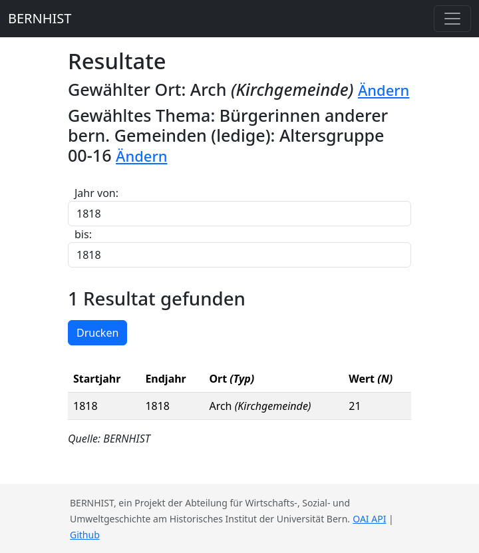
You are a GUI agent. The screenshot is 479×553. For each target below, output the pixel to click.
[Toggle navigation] (452, 18)
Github (85, 534)
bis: (83, 234)
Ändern (383, 90)
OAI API (369, 518)
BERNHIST (39, 18)
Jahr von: (96, 193)
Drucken (97, 332)
